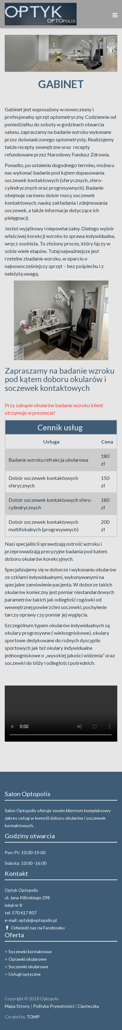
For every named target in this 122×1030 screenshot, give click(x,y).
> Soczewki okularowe (26, 966)
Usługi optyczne (25, 974)
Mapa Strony (17, 1006)
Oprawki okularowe (28, 959)
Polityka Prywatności (53, 1006)
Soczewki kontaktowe (30, 951)
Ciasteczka (88, 1006)
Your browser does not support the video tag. (61, 714)
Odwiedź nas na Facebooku (38, 927)
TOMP (33, 1016)
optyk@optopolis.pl (38, 920)
